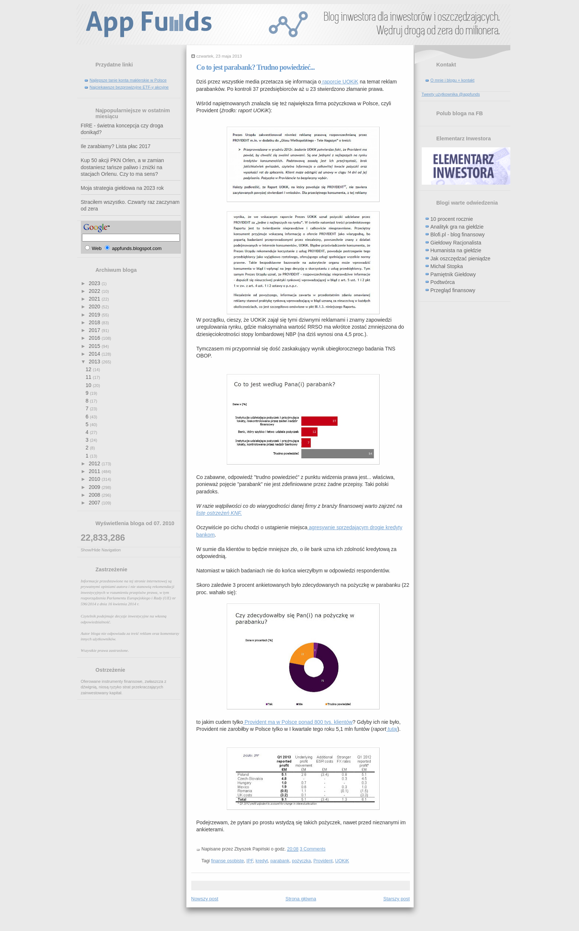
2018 (95, 322)
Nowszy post (205, 898)
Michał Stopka (447, 266)
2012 (95, 463)
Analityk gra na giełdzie (457, 227)
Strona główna (300, 898)
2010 (95, 479)
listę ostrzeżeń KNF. (219, 513)
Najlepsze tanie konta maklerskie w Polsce (128, 80)
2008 (95, 495)
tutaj (391, 729)
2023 (95, 283)
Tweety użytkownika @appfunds (451, 94)
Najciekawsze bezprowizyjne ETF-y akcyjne (129, 87)
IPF (249, 860)
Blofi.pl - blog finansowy (458, 234)
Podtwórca (443, 282)
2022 (95, 291)
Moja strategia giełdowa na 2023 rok (122, 188)
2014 (95, 354)
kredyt (262, 860)
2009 (95, 487)
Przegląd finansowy (453, 290)
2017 (95, 330)
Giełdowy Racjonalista (456, 243)
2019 (95, 315)
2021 (95, 299)
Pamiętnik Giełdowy (453, 274)
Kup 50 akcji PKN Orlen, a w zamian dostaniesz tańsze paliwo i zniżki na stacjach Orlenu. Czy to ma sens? (122, 167)
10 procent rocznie (452, 219)
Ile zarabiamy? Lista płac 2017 (116, 146)
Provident (323, 860)
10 (89, 385)
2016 (95, 338)
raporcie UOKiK (339, 82)
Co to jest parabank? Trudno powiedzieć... (255, 67)
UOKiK (342, 860)
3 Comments (313, 849)
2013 (95, 361)
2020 (95, 306)
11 (89, 377)
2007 (95, 503)
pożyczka (301, 860)
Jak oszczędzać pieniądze (461, 258)
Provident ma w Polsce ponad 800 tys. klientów (298, 722)
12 (89, 369)
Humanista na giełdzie (456, 250)
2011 (95, 471)
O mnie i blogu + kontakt (452, 80)
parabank (279, 860)
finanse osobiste (227, 860)
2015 (95, 346)
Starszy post (396, 898)
